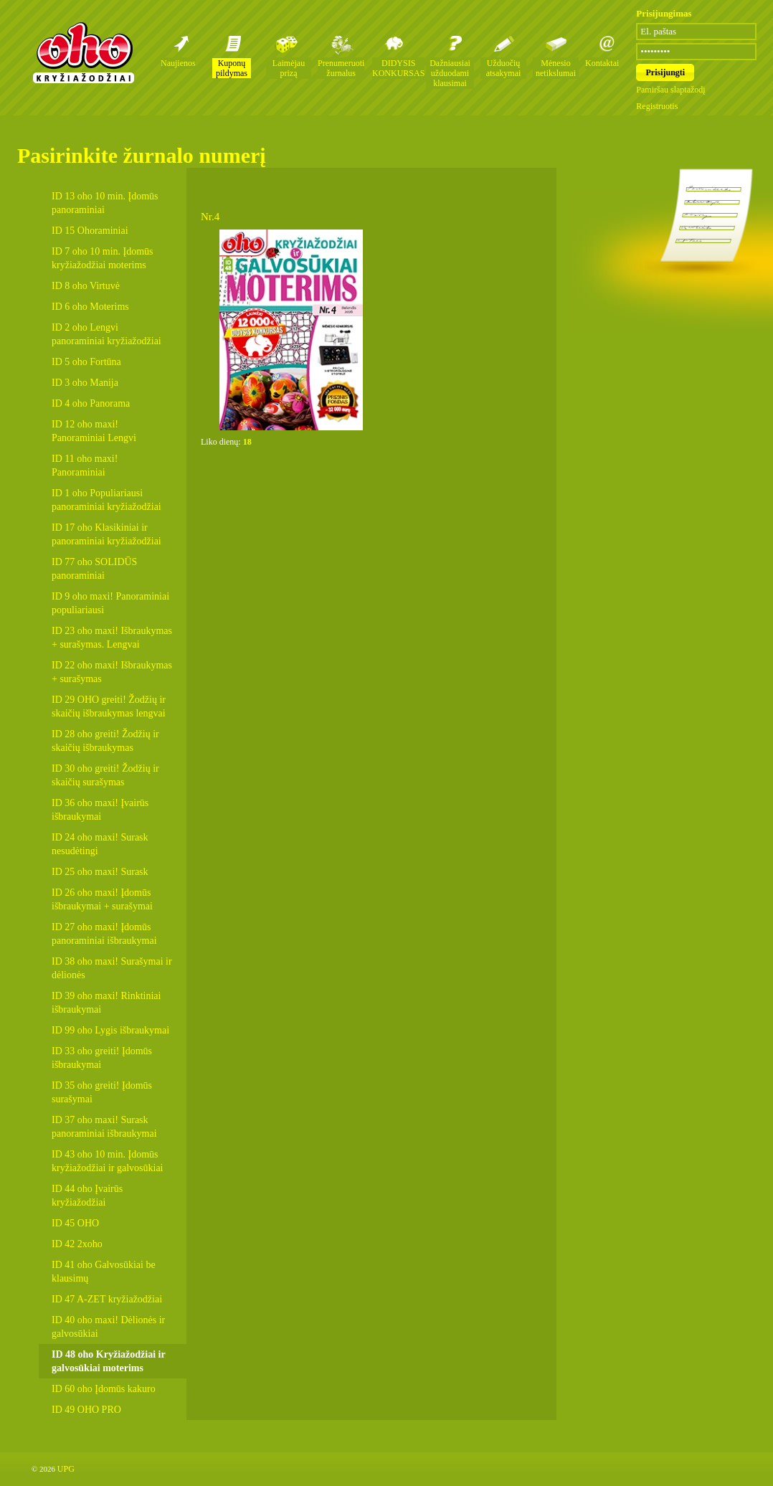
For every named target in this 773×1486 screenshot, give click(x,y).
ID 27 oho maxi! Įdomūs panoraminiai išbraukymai (104, 934)
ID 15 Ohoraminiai (90, 230)
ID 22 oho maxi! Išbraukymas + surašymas (112, 672)
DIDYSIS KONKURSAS (398, 68)
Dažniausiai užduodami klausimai (450, 73)
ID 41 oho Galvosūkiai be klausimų (104, 1271)
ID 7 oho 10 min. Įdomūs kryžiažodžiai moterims (102, 258)
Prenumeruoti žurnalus (341, 68)
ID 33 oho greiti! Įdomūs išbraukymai (102, 1058)
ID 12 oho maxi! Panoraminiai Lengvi (94, 431)
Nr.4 (210, 216)
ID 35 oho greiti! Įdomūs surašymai (102, 1092)
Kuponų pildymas (231, 68)
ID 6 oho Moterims (90, 306)
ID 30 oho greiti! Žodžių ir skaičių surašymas (105, 775)
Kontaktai (602, 63)
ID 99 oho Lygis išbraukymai (110, 1030)
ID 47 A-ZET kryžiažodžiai (107, 1299)
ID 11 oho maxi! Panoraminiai (85, 465)
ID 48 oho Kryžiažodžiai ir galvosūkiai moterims (108, 1361)
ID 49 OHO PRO (86, 1409)
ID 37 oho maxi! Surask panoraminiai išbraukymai (104, 1126)
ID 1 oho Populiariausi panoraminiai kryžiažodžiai (106, 500)
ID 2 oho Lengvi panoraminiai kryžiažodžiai (106, 334)
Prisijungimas (663, 13)
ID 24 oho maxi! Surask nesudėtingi (100, 844)
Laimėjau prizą (288, 68)
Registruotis (657, 106)
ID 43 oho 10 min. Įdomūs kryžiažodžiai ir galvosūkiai (107, 1161)
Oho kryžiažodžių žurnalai (83, 52)
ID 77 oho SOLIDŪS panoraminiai (94, 569)
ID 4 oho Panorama (91, 403)
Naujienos (178, 63)
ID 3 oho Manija (85, 382)
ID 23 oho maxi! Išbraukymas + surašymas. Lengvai (112, 637)
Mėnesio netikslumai (556, 68)
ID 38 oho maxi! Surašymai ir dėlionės (112, 968)
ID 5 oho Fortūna (86, 361)
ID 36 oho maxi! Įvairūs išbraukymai (100, 810)
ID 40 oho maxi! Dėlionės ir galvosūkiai (108, 1327)
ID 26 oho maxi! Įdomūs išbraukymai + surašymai (102, 899)
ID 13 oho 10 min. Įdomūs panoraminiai (105, 203)
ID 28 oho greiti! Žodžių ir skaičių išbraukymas (105, 741)
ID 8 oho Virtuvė (86, 285)
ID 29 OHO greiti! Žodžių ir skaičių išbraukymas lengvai (109, 706)
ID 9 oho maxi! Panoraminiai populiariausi (110, 603)
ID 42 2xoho (77, 1244)
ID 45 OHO (75, 1223)
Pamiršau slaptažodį (670, 90)
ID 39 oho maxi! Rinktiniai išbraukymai (106, 1002)
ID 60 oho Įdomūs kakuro (104, 1388)
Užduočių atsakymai (503, 68)
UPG (66, 1469)
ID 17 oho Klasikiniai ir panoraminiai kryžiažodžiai (106, 534)
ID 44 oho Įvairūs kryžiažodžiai (87, 1195)
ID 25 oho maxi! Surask (100, 871)
